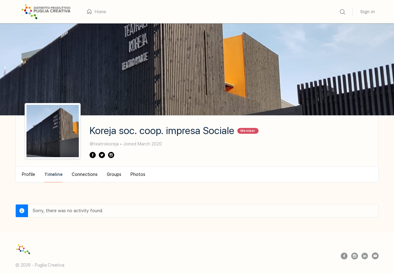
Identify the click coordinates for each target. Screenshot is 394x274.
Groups (114, 174)
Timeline (53, 174)
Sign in (367, 11)
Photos (138, 174)
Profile (28, 174)
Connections (85, 174)
